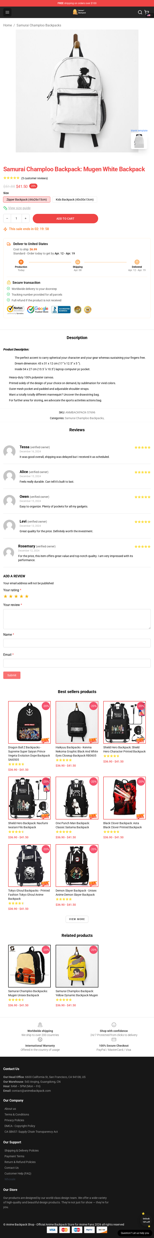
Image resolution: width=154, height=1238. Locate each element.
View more (77, 919)
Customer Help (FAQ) (17, 1173)
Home (7, 25)
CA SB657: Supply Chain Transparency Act (31, 1131)
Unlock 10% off (146, 1220)
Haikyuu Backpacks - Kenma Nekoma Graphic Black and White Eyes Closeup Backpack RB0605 (77, 751)
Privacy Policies (14, 1120)
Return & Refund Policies (20, 1162)
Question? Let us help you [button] (135, 1233)
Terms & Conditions (16, 1114)
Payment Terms (14, 1156)
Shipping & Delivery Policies (21, 1150)
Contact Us (11, 1167)
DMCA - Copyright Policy (19, 1126)
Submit (11, 675)
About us (10, 1108)
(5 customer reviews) (34, 178)
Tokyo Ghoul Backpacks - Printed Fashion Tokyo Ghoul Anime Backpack (29, 894)
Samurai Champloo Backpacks (39, 25)
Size (6, 193)
